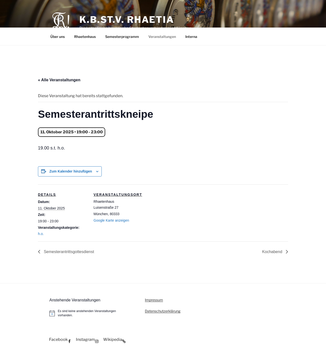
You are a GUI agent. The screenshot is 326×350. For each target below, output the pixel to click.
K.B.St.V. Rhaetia (126, 19)
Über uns (57, 36)
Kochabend (272, 252)
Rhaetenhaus (85, 36)
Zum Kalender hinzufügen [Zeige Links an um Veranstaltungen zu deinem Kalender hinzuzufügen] (70, 171)
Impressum (154, 300)
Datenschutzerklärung (162, 311)
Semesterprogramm (122, 36)
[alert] (90, 313)
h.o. (41, 234)
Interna (191, 36)
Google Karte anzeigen (111, 220)
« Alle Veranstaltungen (59, 80)
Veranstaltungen (162, 36)
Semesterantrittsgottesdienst (68, 252)
